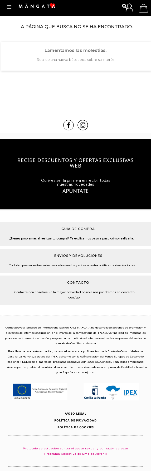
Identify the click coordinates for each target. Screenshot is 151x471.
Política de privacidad (75, 420)
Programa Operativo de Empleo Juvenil (75, 453)
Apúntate (75, 191)
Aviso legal (75, 413)
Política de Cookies (75, 427)
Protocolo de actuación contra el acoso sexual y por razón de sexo (75, 448)
